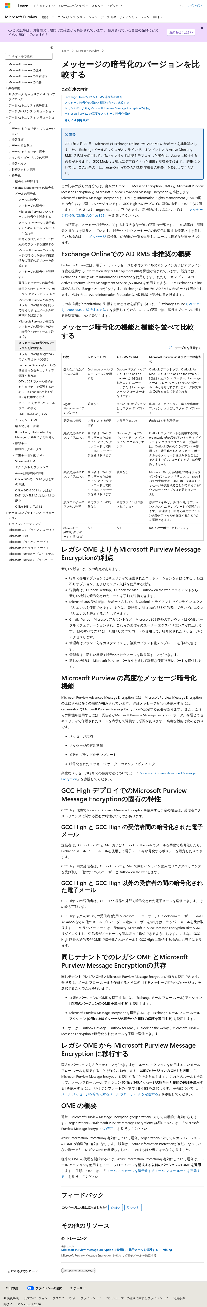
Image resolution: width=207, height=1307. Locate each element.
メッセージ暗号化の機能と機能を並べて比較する (97, 103)
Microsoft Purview (87, 51)
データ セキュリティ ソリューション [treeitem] (33, 131)
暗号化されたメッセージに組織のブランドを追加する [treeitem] (36, 241)
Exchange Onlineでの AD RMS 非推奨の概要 (93, 97)
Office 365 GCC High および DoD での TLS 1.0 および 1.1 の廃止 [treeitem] (35, 495)
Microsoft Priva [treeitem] (18, 536)
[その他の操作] (200, 50)
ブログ (56, 1298)
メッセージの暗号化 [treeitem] (32, 205)
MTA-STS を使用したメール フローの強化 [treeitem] (37, 405)
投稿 (72, 1298)
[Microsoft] (8, 5)
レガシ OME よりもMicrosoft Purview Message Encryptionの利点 (107, 108)
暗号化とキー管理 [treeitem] (27, 426)
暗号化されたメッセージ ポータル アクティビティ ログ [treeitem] (37, 291)
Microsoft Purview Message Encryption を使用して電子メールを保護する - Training (116, 1250)
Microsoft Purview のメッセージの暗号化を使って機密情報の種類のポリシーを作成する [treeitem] (37, 258)
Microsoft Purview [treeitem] (20, 64)
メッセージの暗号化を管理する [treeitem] (36, 274)
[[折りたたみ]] (51, 47)
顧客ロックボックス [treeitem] (28, 449)
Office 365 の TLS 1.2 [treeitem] (28, 506)
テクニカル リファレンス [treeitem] (31, 467)
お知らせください (181, 32)
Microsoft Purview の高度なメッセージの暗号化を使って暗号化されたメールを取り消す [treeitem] (37, 329)
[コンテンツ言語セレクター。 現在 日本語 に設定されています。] (12, 1288)
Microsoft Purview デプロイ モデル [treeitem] (31, 554)
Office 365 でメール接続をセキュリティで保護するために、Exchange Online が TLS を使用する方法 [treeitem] (36, 389)
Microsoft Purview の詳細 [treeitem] (24, 70)
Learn (65, 51)
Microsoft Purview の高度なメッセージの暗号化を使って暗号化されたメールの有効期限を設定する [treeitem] (37, 307)
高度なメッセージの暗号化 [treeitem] (36, 283)
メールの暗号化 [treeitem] (29, 200)
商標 (6, 1304)
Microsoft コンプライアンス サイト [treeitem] (31, 530)
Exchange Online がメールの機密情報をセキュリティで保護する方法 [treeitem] (37, 370)
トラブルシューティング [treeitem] (24, 524)
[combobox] (29, 56)
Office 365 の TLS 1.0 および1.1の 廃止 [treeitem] (35, 481)
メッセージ (97, 236)
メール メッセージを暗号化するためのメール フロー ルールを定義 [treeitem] (37, 228)
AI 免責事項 (11, 1298)
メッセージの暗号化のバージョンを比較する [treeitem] (36, 345)
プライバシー (89, 1298)
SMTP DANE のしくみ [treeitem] (33, 414)
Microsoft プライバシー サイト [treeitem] (28, 542)
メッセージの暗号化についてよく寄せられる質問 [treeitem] (36, 356)
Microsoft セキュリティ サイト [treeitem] (28, 548)
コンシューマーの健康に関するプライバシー (135, 1298)
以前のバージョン (35, 1298)
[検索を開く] (181, 5)
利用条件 (179, 1298)
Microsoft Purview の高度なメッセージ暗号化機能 (97, 113)
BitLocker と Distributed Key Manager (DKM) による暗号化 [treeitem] (34, 434)
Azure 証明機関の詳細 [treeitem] (29, 473)
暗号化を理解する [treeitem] (27, 181)
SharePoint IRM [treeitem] (25, 461)
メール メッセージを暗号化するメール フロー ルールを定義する (109, 1094)
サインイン (194, 5)
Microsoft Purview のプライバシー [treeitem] (30, 560)
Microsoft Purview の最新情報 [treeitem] (27, 76)
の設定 (108, 1128)
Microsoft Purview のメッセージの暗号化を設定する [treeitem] (37, 214)
